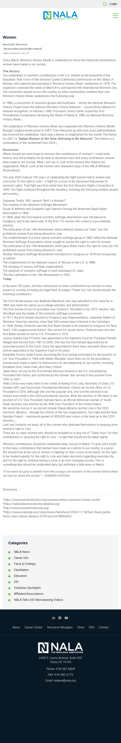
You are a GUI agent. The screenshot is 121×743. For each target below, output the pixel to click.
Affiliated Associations (29, 594)
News (16, 627)
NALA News (22, 552)
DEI (16, 582)
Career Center (34, 627)
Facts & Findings (25, 564)
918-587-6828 (65, 669)
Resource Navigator (60, 627)
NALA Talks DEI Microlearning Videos (38, 600)
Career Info (21, 558)
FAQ (91, 627)
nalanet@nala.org (65, 680)
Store (80, 627)
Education (20, 576)
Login (113, 4)
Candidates (21, 570)
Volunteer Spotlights (27, 588)
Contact (104, 627)
